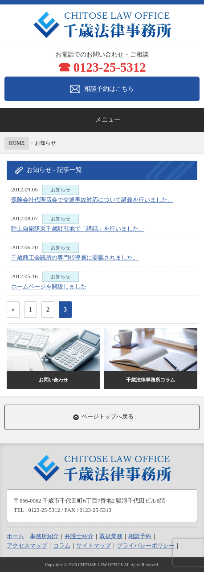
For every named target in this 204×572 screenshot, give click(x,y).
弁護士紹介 (79, 536)
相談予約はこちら (102, 89)
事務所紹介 (44, 536)
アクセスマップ (27, 546)
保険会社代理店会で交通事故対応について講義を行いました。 (92, 199)
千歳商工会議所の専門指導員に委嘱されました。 (75, 257)
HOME (16, 143)
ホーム (15, 536)
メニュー (107, 119)
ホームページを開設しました (48, 286)
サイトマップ (93, 546)
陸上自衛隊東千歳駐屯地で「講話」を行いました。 (77, 228)
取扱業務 (110, 536)
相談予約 (139, 536)
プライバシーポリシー (146, 546)
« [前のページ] (13, 309)
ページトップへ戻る (108, 417)
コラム (61, 546)
